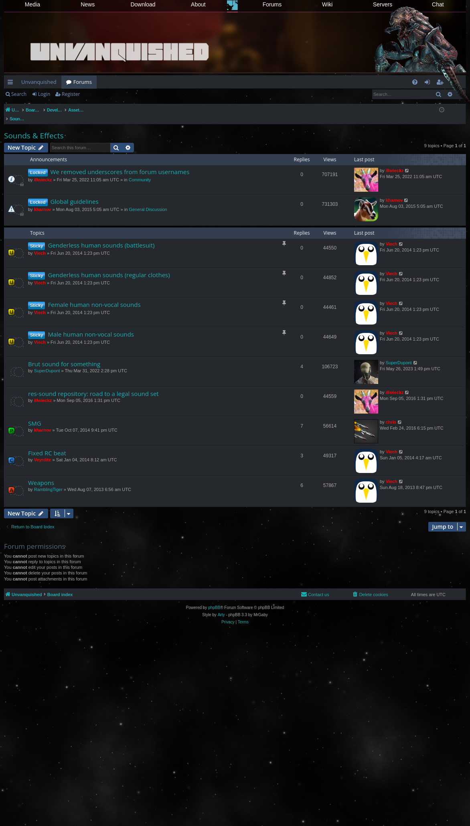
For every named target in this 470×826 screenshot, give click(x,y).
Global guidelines (75, 193)
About (198, 4)
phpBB (214, 599)
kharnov (42, 201)
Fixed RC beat (47, 444)
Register (71, 94)
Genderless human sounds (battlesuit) (101, 237)
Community (140, 171)
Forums (272, 4)
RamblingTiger (48, 481)
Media (32, 4)
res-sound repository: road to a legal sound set (93, 385)
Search (18, 94)
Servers (382, 4)
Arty (221, 606)
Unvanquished (39, 81)
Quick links (11, 83)
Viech (40, 244)
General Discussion (148, 201)
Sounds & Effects (33, 127)
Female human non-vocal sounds (94, 296)
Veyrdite (42, 451)
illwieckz (43, 171)
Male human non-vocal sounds (91, 326)
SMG (34, 415)
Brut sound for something (64, 355)
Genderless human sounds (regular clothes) (109, 266)
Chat (438, 4)
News (88, 4)
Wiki (327, 4)
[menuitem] (415, 82)
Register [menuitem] (441, 83)
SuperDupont (47, 362)
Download (142, 4)
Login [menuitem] (429, 83)
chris (391, 413)
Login (44, 94)
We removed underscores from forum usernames (120, 163)
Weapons (41, 474)
